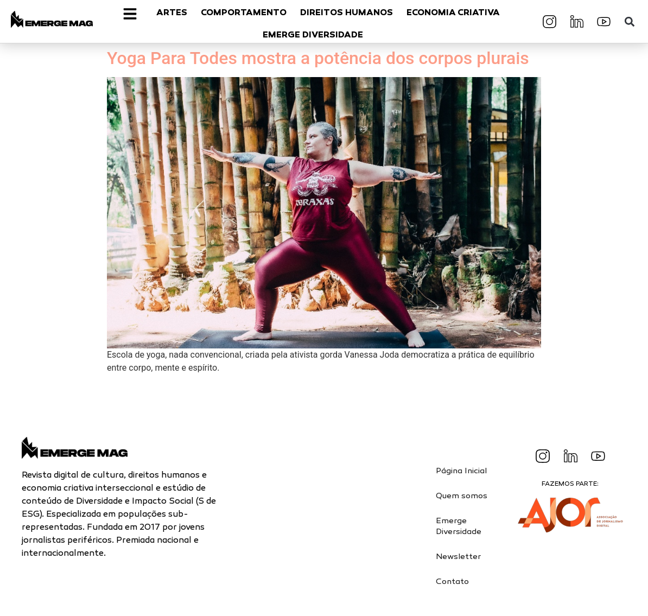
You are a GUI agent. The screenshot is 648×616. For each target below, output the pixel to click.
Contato (452, 582)
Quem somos (461, 496)
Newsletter (458, 557)
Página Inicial (461, 471)
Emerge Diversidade (458, 526)
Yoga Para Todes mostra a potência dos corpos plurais (318, 58)
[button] (629, 21)
